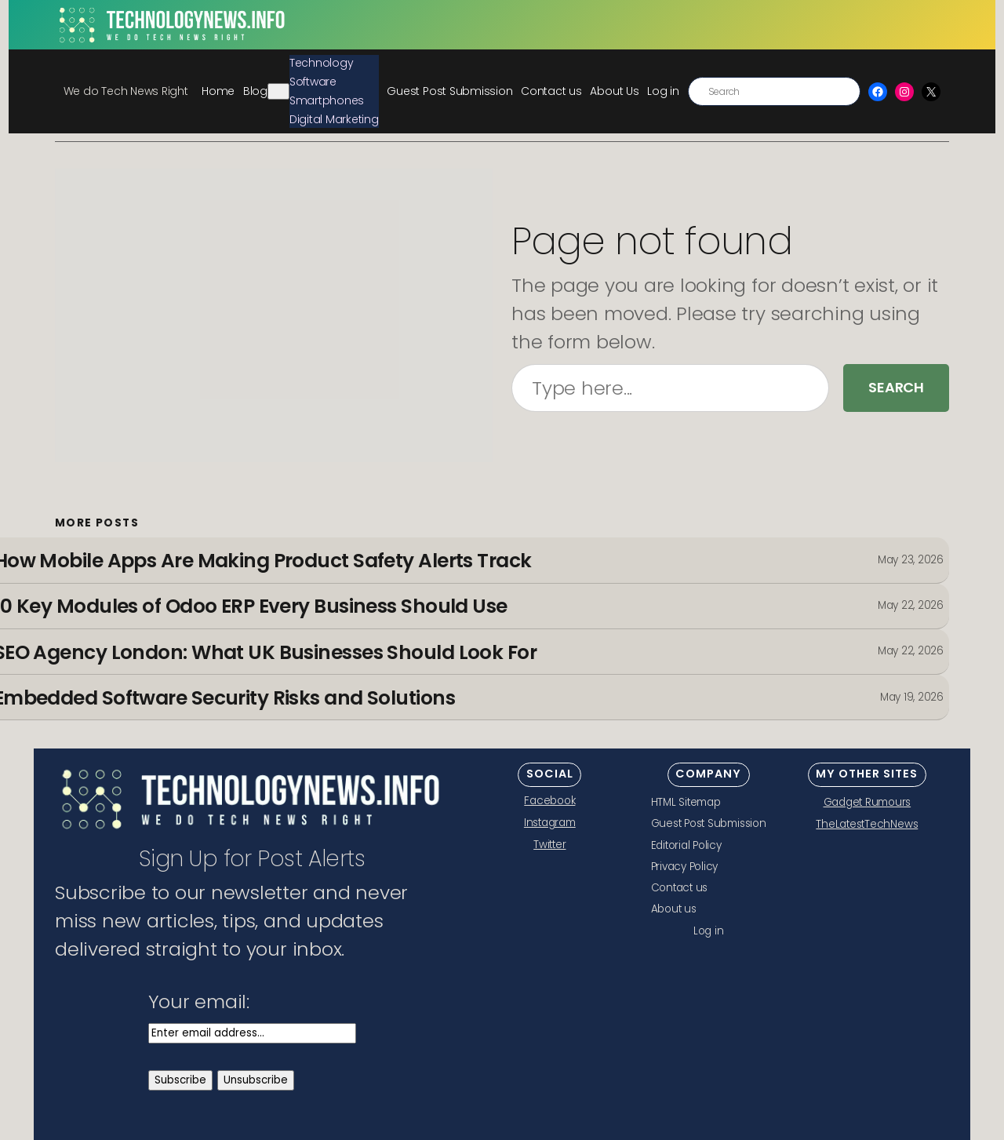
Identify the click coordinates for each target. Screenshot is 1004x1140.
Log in (663, 91)
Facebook (549, 800)
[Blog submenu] (278, 91)
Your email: (198, 1001)
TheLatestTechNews (867, 824)
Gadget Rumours (867, 802)
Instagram (550, 822)
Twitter (549, 844)
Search (896, 387)
